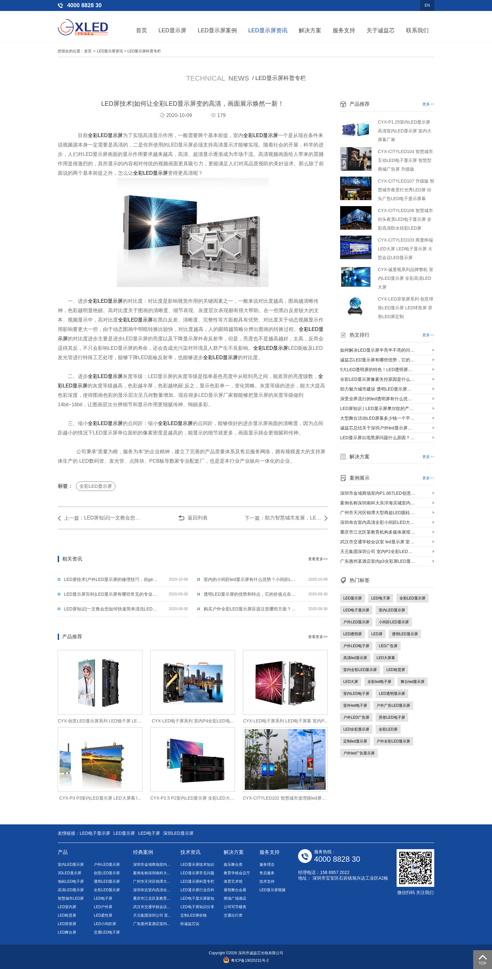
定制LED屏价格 (193, 915)
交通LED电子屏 (107, 932)
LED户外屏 (103, 907)
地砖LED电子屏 (71, 881)
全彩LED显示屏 (105, 135)
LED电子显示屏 (356, 610)
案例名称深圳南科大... (151, 873)
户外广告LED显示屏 (393, 705)
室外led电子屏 (355, 705)
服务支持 (344, 30)
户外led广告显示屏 (359, 753)
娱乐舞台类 (233, 864)
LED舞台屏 (67, 932)
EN (427, 5)
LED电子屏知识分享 (197, 907)
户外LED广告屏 (356, 717)
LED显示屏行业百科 (197, 890)
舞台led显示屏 (413, 681)
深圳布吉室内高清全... (151, 890)
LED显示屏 (172, 30)
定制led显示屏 (355, 741)
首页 (141, 30)
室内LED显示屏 (392, 610)
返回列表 (198, 517)
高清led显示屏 (355, 658)
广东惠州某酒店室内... (151, 924)
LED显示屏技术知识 (197, 864)
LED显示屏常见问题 (197, 873)
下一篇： (255, 518)
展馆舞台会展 (235, 890)
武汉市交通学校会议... (151, 907)
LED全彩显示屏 (356, 729)
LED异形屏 (67, 924)
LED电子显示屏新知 (197, 898)
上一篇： (74, 518)
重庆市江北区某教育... (151, 898)
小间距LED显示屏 (394, 622)
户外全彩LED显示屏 (393, 741)
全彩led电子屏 (379, 681)
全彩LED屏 (388, 729)
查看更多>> (318, 559)
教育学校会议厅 (237, 873)
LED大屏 (350, 681)
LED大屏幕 (386, 658)
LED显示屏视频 (272, 890)
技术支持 (267, 881)
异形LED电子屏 (392, 717)
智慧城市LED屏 (71, 898)
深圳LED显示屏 (178, 833)
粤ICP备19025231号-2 (246, 960)
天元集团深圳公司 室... (152, 915)
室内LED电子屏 (356, 693)
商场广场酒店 (235, 898)
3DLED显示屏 (69, 873)
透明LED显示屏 (405, 634)
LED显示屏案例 (217, 30)
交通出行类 (233, 915)
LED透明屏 (352, 634)
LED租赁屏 (395, 670)
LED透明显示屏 (392, 693)
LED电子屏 (380, 598)
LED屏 (376, 634)
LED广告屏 (388, 646)
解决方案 (310, 30)
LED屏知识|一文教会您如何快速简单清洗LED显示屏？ (112, 517)
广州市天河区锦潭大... (151, 881)
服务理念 (267, 864)
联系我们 (417, 30)
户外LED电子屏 (356, 646)
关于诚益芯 (380, 30)
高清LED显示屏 (71, 890)
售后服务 (267, 873)
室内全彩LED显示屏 (360, 670)
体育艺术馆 (233, 881)
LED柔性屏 (103, 915)
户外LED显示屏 (356, 622)
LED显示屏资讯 (267, 30)
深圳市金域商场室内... (151, 864)
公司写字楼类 (235, 907)
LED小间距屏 (105, 924)
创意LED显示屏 (107, 873)
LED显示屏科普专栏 (144, 51)
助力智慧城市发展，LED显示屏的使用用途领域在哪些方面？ (293, 517)
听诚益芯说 (189, 924)
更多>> (428, 104)
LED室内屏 (67, 907)
